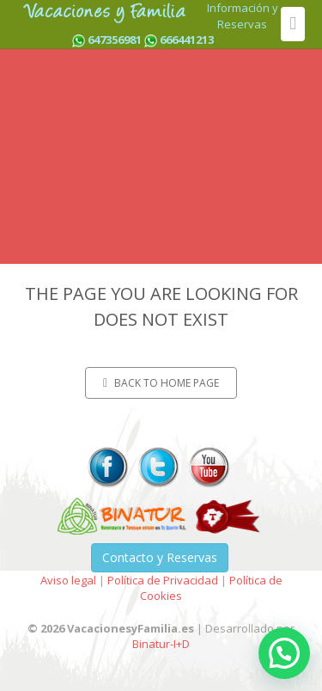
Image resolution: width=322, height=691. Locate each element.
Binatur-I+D (161, 643)
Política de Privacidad (162, 580)
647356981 (115, 39)
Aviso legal (68, 580)
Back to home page (161, 383)
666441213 (187, 39)
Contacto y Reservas (159, 557)
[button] (284, 653)
